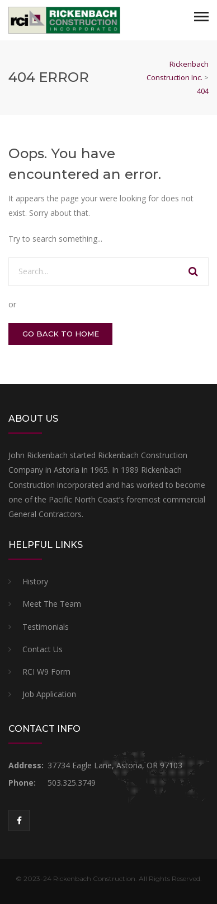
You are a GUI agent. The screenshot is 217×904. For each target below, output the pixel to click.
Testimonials (45, 626)
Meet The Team (51, 603)
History (35, 581)
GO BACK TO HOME (60, 333)
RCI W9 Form (46, 671)
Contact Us (42, 649)
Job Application (49, 694)
